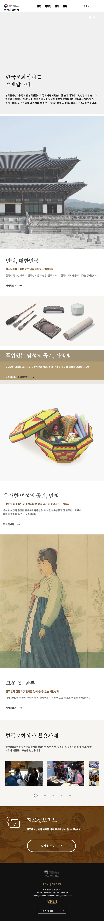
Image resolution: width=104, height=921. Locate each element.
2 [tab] (45, 795)
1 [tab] (36, 795)
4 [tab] (61, 795)
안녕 (39, 6)
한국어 (86, 6)
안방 (57, 6)
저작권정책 (56, 884)
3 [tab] (53, 795)
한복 (65, 6)
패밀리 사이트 (46, 910)
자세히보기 (12, 707)
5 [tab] (70, 795)
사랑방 (48, 6)
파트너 (45, 884)
